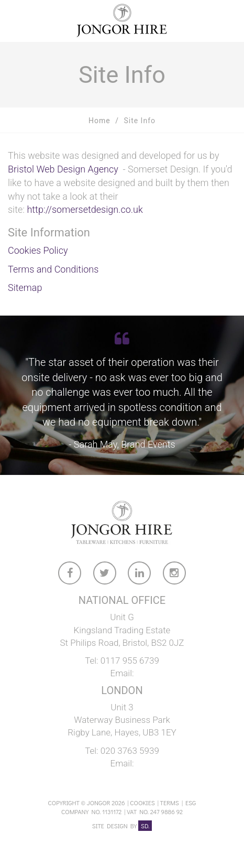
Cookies (142, 802)
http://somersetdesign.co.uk (84, 209)
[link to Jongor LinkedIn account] (140, 575)
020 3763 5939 (130, 750)
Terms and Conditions (53, 269)
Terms (169, 802)
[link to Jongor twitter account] (105, 575)
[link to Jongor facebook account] (70, 575)
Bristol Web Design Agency (63, 169)
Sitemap (25, 287)
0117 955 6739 (130, 660)
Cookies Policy (38, 250)
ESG (190, 802)
